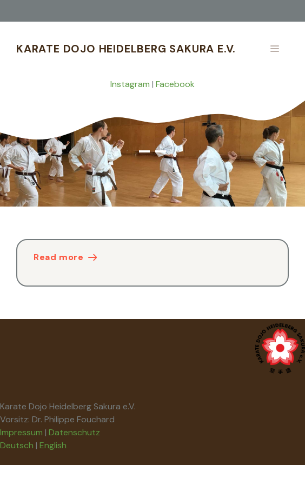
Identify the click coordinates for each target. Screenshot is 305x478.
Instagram (130, 84)
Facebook (175, 84)
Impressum (21, 432)
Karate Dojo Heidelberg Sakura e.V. (126, 49)
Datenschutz (74, 432)
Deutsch (17, 445)
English (53, 445)
